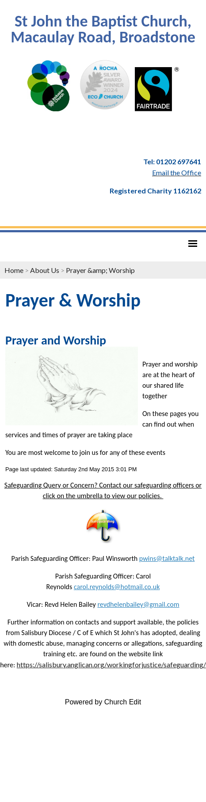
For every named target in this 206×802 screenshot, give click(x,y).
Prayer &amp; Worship (100, 270)
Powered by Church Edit (103, 702)
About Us (44, 270)
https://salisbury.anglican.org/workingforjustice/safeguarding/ (111, 664)
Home (13, 270)
